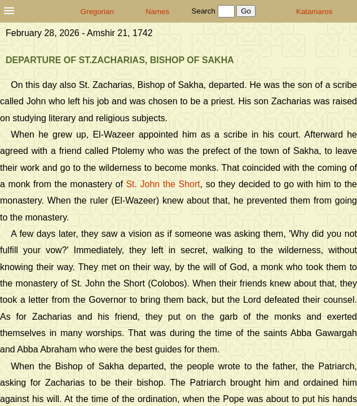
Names (157, 11)
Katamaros (314, 11)
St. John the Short (163, 184)
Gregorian (97, 11)
